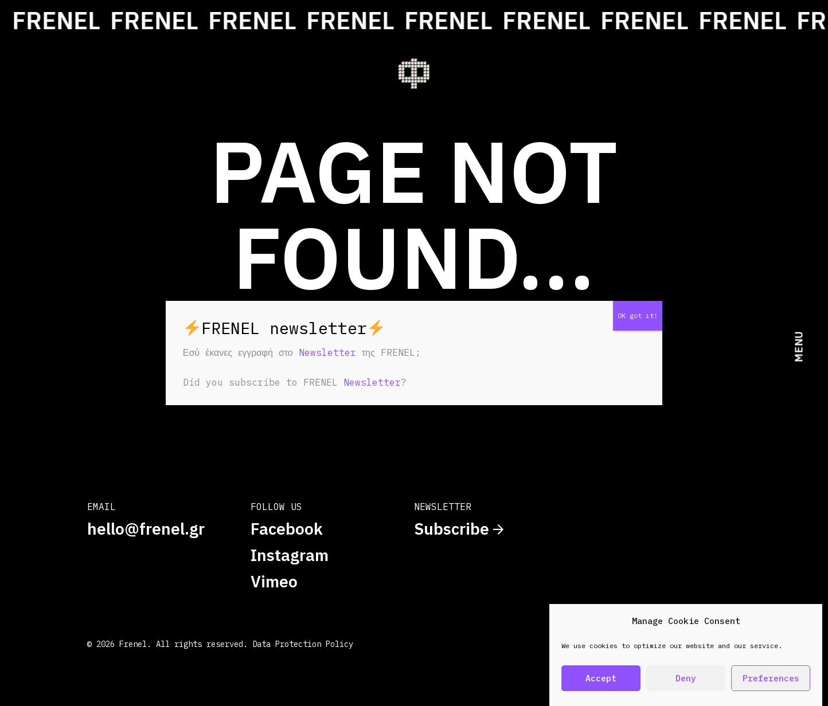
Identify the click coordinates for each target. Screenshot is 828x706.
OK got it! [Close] (638, 315)
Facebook (287, 529)
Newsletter (327, 352)
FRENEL (88, 20)
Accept (600, 678)
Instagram (290, 555)
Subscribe (458, 528)
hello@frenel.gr (146, 528)
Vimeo (274, 582)
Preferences (771, 678)
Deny (685, 678)
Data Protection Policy (302, 644)
